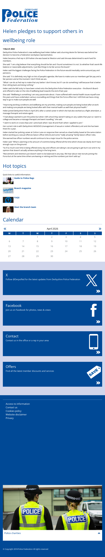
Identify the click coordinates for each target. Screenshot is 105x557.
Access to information (18, 403)
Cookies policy (13, 411)
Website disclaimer (16, 414)
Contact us (11, 407)
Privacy (10, 418)
